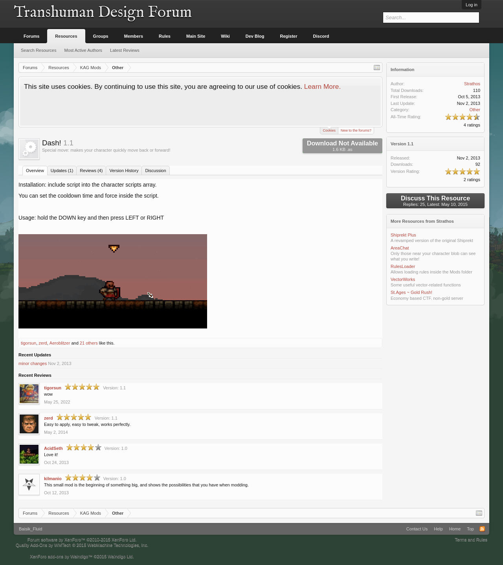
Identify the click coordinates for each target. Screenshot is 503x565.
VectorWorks (403, 279)
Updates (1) (62, 170)
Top (470, 528)
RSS (482, 529)
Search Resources (39, 50)
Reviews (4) (91, 170)
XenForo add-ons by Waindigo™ (61, 556)
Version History (123, 170)
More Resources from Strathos (422, 221)
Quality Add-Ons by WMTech (82, 545)
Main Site (195, 36)
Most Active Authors (83, 50)
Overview (35, 170)
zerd (43, 343)
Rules (165, 36)
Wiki (225, 36)
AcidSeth (53, 448)
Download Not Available (342, 146)
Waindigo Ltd (120, 556)
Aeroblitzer (60, 343)
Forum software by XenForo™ (82, 539)
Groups (100, 36)
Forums (31, 36)
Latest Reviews (125, 50)
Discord (321, 36)
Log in (471, 4)
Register (288, 36)
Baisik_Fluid (30, 528)
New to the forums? (356, 130)
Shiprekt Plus (403, 235)
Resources (66, 36)
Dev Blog (255, 36)
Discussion (155, 170)
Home (455, 528)
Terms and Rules (471, 539)
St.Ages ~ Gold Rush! (411, 292)
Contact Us (417, 528)
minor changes (32, 363)
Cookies (329, 129)
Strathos (472, 83)
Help (438, 528)
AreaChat (400, 248)
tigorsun (28, 343)
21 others (89, 343)
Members (133, 36)
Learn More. (322, 86)
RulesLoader (403, 266)
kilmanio (53, 478)
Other (474, 109)
